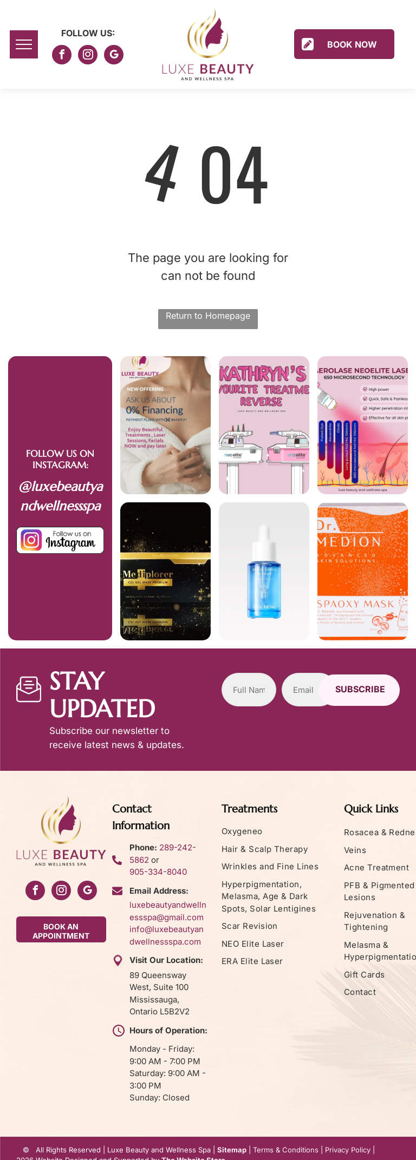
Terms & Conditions (285, 1149)
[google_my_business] (113, 56)
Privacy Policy (347, 1149)
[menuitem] (279, 832)
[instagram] (88, 56)
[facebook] (62, 56)
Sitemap (231, 1149)
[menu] (24, 44)
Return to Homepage (208, 315)
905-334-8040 (158, 872)
